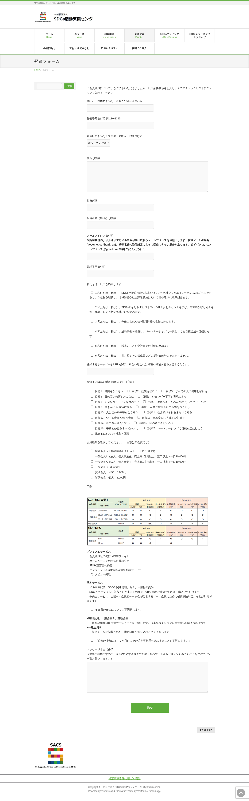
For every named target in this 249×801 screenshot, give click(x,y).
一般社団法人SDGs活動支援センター (120, 787)
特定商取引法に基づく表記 (125, 778)
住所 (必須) (150, 176)
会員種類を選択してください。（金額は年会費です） (119, 442)
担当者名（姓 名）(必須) (150, 223)
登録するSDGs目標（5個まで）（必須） (111, 381)
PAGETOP (206, 730)
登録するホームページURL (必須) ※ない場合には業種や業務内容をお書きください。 (150, 369)
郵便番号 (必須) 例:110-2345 (150, 123)
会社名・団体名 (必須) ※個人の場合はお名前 (150, 106)
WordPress (107, 791)
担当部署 (150, 205)
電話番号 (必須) (150, 271)
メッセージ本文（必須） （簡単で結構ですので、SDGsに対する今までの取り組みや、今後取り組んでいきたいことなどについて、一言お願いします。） (150, 671)
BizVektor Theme (125, 791)
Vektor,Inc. (142, 791)
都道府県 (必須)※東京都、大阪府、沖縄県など (150, 141)
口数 (89, 486)
